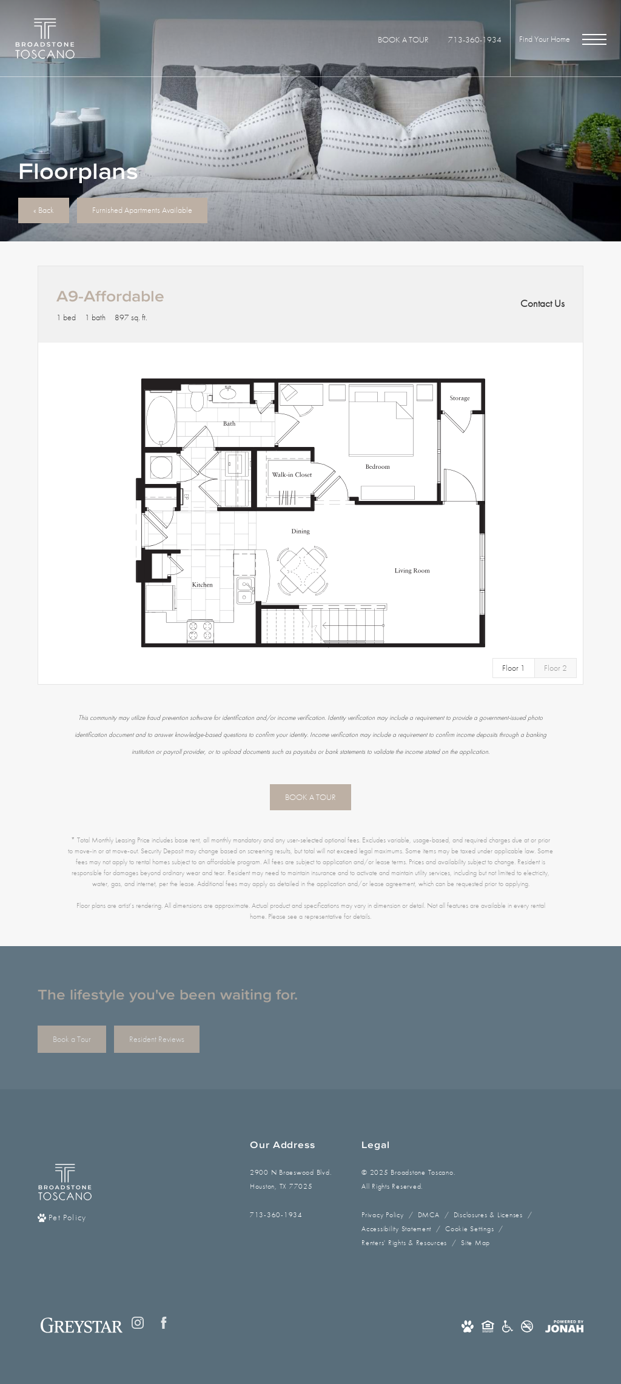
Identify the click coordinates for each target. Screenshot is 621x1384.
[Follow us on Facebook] (164, 1323)
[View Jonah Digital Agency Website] (564, 1325)
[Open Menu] (594, 39)
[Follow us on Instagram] (138, 1323)
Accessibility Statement (396, 1229)
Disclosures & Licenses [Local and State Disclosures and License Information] (488, 1215)
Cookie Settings (469, 1229)
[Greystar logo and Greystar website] (82, 1325)
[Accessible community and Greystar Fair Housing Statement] (507, 1325)
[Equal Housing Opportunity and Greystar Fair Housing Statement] (488, 1325)
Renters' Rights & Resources (404, 1243)
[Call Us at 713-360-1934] (475, 39)
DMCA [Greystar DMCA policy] (429, 1215)
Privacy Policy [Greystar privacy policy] (382, 1215)
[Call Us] (290, 1215)
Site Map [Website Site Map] (475, 1243)
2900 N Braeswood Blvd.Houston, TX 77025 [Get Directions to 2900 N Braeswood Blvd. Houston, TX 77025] (290, 1179)
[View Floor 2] (555, 668)
